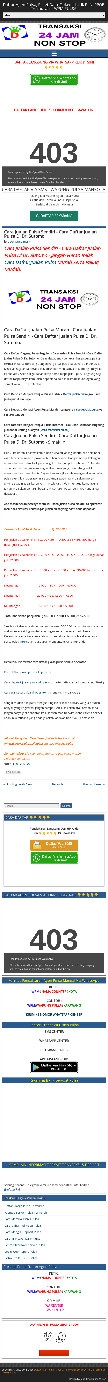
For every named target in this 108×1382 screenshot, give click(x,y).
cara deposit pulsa (86, 409)
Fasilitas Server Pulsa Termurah (25, 1212)
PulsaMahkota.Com (17, 759)
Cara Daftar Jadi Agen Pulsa (22, 1225)
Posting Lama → (94, 784)
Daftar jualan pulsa (75, 394)
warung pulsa (64, 743)
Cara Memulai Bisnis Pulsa (21, 1219)
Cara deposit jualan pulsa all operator (29, 682)
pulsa (65, 364)
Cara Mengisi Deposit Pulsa (22, 1232)
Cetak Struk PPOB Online (21, 1258)
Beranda (57, 784)
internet (25, 641)
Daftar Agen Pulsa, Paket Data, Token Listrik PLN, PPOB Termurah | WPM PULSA (53, 6)
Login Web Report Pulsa (20, 1251)
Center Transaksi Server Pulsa (24, 1245)
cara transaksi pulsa (54, 430)
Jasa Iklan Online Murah (93, 1379)
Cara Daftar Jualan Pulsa (30, 262)
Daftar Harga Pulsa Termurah (24, 1206)
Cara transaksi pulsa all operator (25, 692)
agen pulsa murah (20, 241)
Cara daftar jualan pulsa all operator (28, 672)
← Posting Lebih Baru (17, 784)
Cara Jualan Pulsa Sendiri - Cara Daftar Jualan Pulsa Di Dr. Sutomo (50, 234)
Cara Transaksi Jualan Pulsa (22, 1238)
